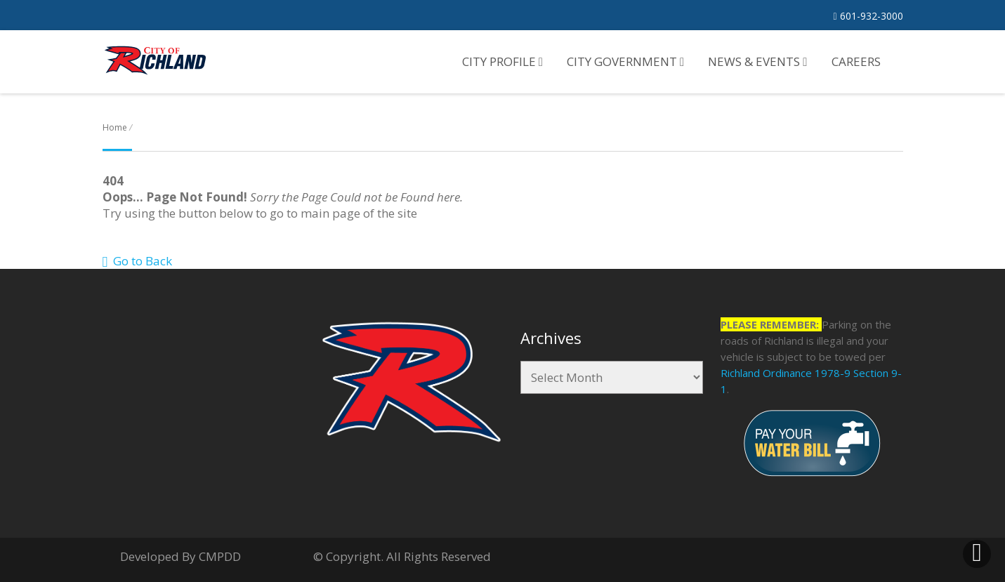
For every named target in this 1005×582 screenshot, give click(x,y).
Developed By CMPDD (180, 556)
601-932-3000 (867, 15)
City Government (625, 61)
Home (115, 127)
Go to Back (138, 261)
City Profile (502, 61)
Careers (856, 61)
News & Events (757, 61)
